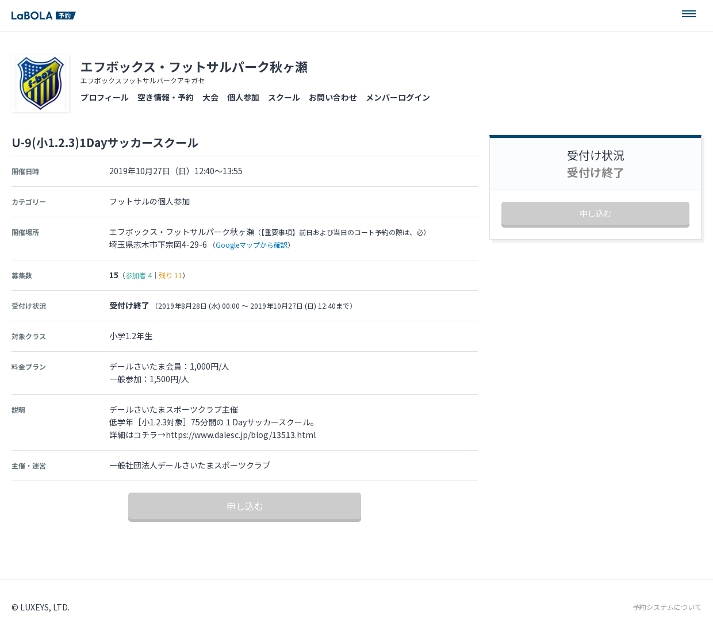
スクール (284, 97)
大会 (210, 97)
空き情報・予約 (165, 97)
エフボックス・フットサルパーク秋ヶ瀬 (194, 66)
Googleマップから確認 (252, 244)
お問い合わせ (333, 97)
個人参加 (243, 97)
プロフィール (104, 97)
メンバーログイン (398, 97)
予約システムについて (667, 607)
